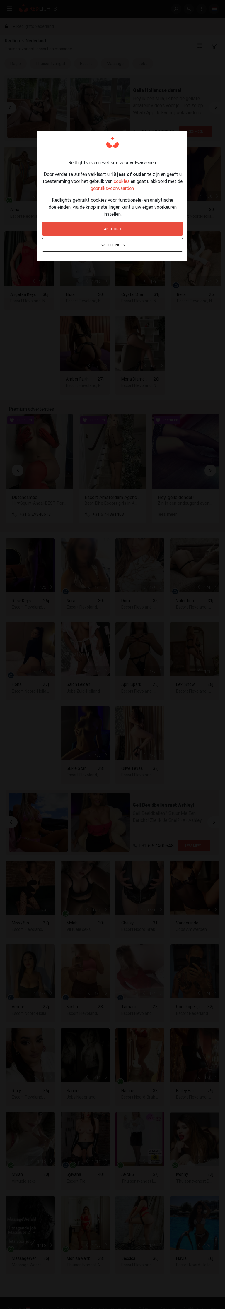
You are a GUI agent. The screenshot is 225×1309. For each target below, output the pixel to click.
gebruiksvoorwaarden (112, 188)
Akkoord (112, 229)
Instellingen (112, 244)
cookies (121, 181)
